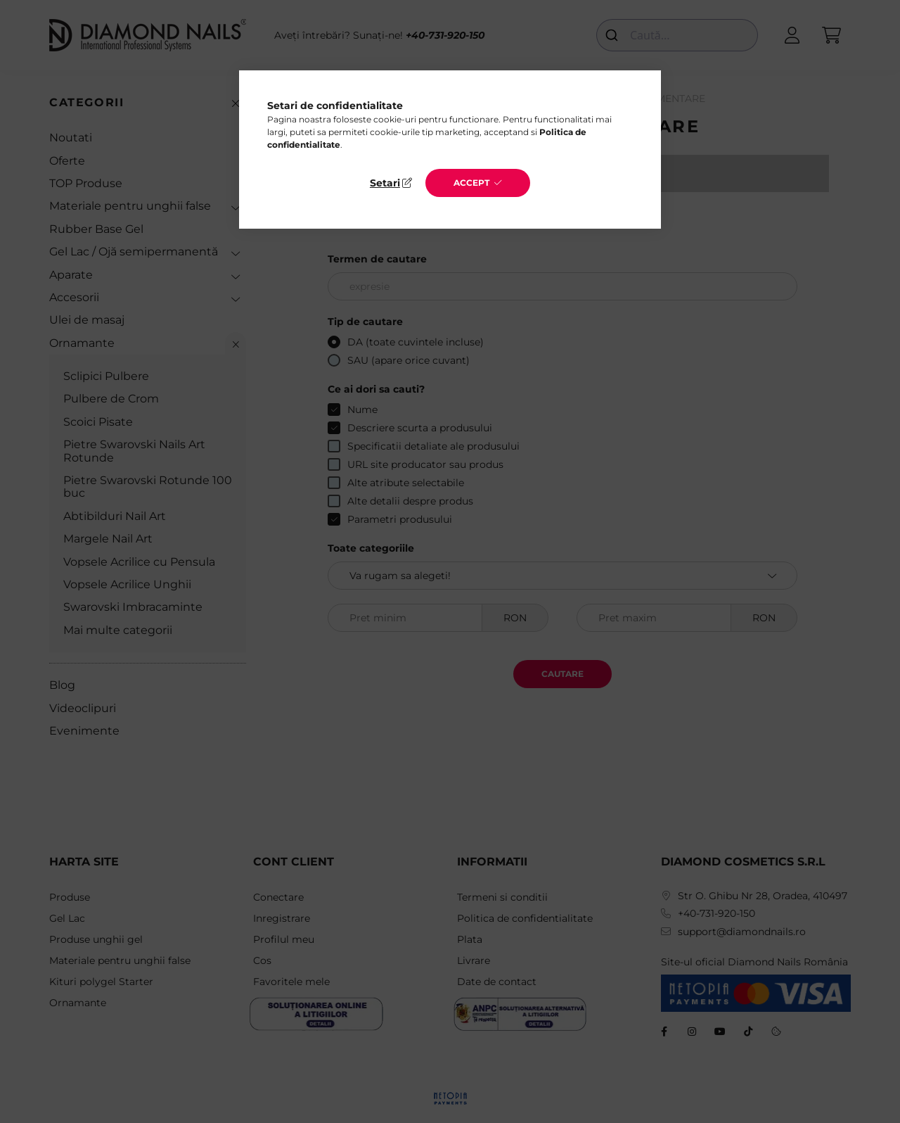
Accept (471, 182)
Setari (385, 183)
